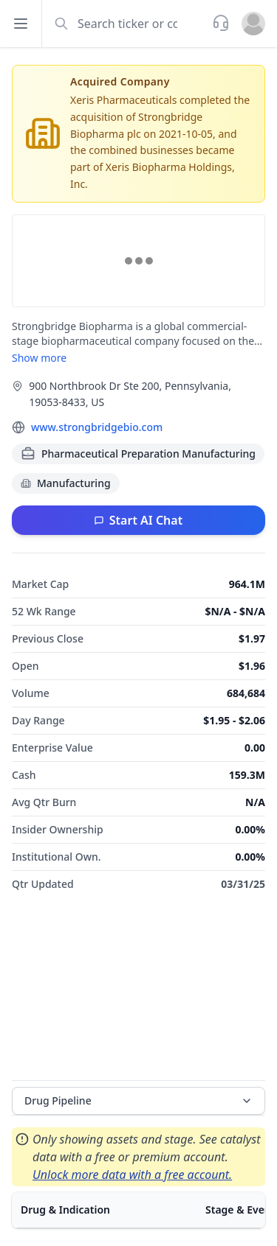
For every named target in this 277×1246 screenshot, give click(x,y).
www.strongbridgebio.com (97, 427)
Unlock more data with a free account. (132, 1174)
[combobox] (125, 23)
